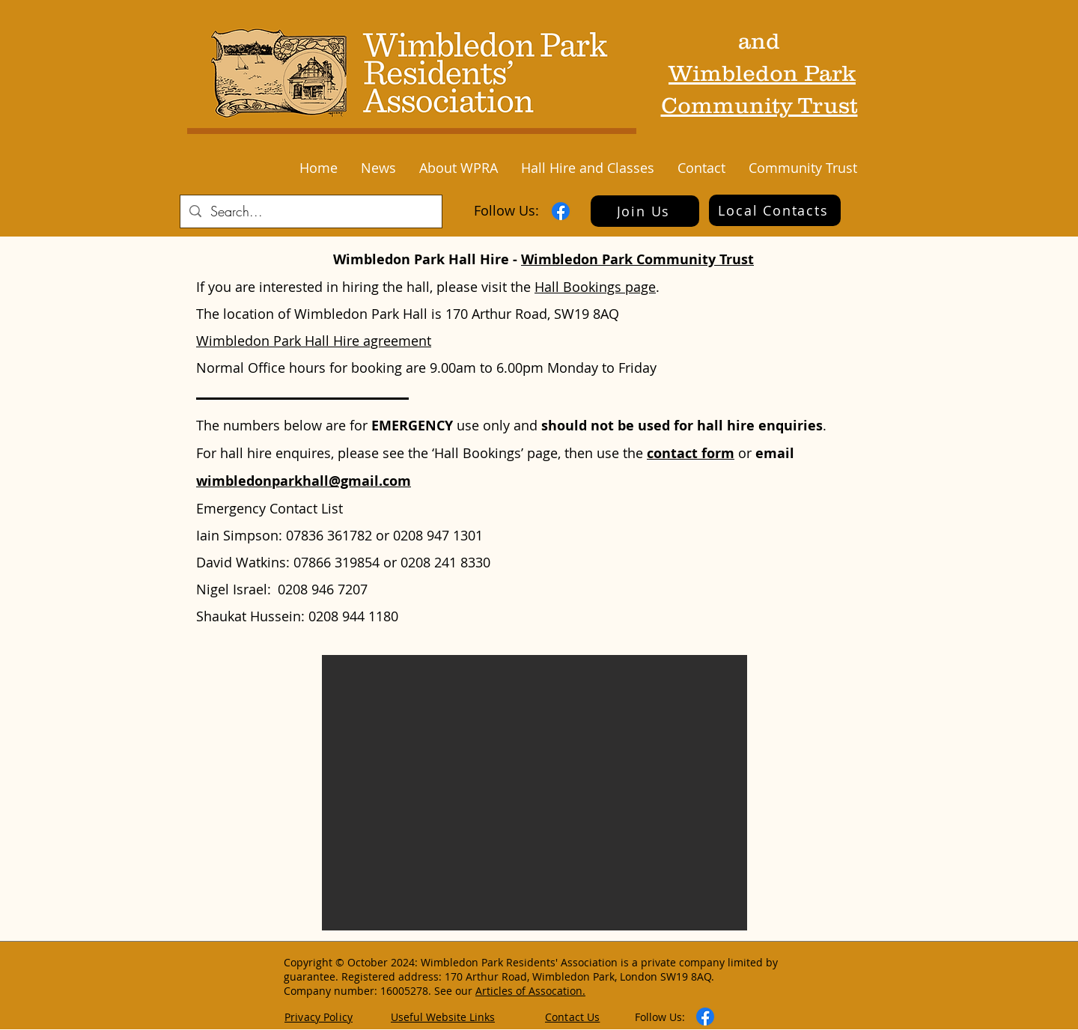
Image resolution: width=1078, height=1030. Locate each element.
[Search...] (310, 211)
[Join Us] (645, 211)
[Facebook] (561, 211)
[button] (378, 167)
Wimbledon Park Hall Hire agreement (313, 341)
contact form (690, 453)
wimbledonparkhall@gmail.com (303, 481)
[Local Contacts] (775, 210)
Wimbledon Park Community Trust (637, 259)
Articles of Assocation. (530, 991)
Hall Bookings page (595, 287)
